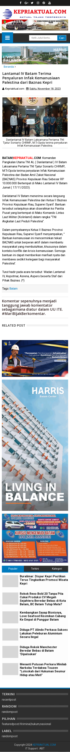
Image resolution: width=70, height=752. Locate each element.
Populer (13, 568)
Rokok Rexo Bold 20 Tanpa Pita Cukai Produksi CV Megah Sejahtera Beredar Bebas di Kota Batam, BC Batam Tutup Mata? (43, 599)
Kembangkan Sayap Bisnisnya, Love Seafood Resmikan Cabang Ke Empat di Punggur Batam (43, 616)
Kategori (57, 568)
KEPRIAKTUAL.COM (44, 744)
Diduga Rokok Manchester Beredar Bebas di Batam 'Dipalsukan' (38, 650)
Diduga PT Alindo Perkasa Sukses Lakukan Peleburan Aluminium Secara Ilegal (44, 633)
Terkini (35, 568)
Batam (13, 288)
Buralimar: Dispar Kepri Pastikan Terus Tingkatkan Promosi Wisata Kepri (44, 580)
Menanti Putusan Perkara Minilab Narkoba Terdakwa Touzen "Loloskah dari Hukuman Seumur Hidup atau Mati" (43, 670)
